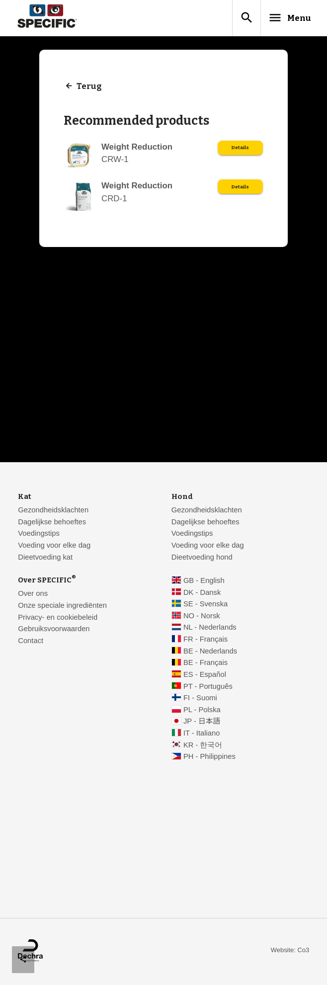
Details (239, 150)
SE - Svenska (205, 605)
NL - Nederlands (210, 629)
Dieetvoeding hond (202, 559)
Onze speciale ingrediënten (62, 607)
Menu (283, 18)
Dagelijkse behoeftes (52, 523)
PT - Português (208, 688)
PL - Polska (202, 711)
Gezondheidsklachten (53, 511)
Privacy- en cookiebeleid (57, 619)
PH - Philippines (209, 758)
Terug (89, 88)
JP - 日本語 (201, 723)
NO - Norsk (201, 617)
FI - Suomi (200, 699)
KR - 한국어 (203, 746)
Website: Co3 (290, 951)
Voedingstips (39, 535)
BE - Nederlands (210, 653)
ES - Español (204, 676)
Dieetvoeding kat (45, 559)
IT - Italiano (201, 735)
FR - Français (205, 641)
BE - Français (205, 664)
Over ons (33, 595)
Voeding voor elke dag (54, 547)
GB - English (204, 582)
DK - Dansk (202, 594)
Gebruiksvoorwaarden (53, 630)
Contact (30, 642)
